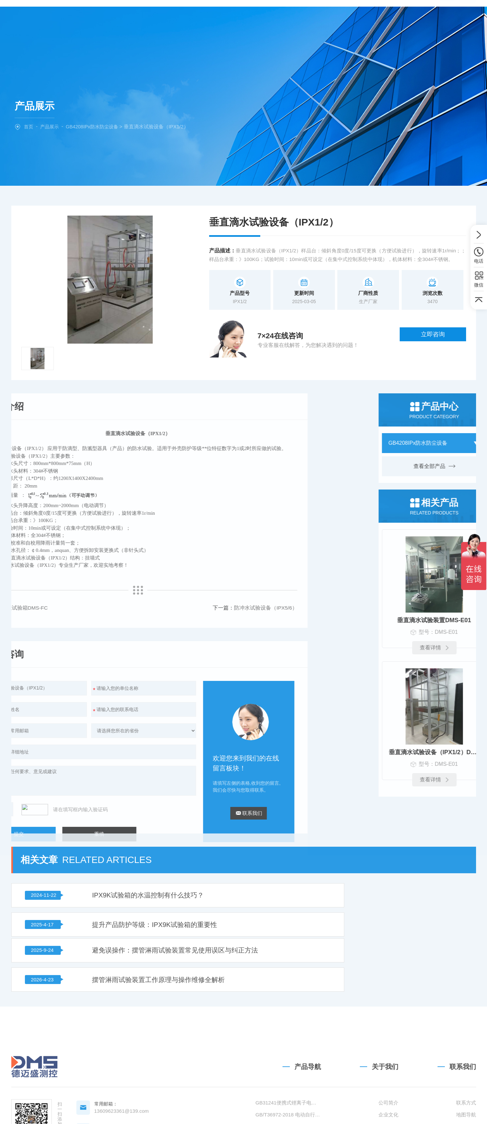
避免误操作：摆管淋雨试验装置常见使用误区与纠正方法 (148, 860)
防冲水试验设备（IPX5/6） (69, 608)
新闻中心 (263, 17)
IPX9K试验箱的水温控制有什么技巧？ (123, 826)
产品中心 (224, 17)
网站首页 (146, 17)
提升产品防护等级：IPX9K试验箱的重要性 (366, 826)
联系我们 (341, 17)
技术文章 (302, 17)
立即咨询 (440, 337)
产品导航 (307, 1082)
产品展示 (51, 126)
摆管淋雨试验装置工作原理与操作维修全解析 (370, 860)
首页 (29, 126)
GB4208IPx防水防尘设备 (95, 126)
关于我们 (185, 17)
